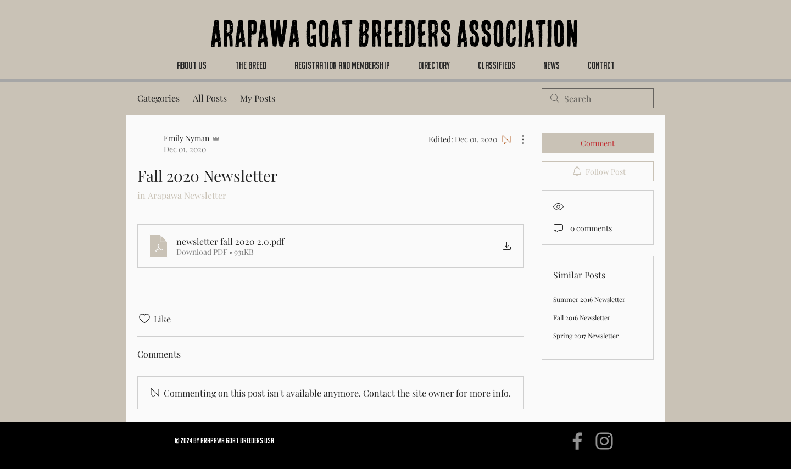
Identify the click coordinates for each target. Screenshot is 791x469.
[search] (598, 98)
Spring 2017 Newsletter (586, 335)
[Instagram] (604, 441)
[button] (192, 65)
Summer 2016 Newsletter (589, 299)
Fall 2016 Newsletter (581, 317)
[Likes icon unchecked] (144, 318)
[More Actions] (517, 139)
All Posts (210, 98)
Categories (158, 98)
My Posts (257, 98)
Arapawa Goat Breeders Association (394, 38)
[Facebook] (577, 441)
